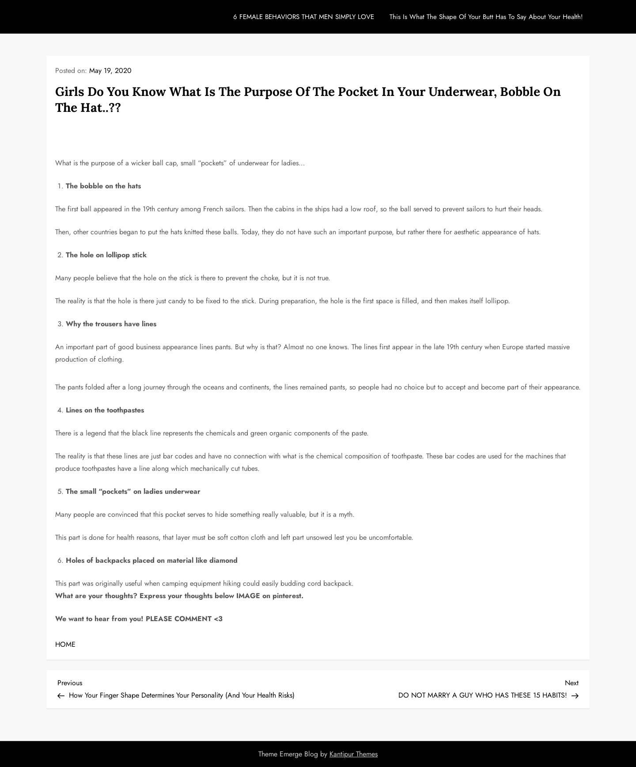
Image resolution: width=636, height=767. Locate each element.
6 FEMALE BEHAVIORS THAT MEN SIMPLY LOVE (303, 17)
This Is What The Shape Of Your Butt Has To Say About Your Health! (486, 17)
